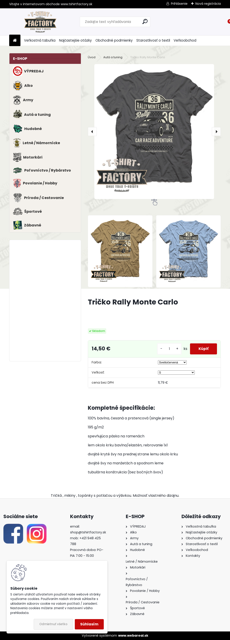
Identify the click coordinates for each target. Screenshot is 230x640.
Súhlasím (89, 624)
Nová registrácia (208, 3)
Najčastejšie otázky (75, 40)
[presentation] (92, 131)
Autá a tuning (112, 57)
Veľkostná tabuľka (39, 40)
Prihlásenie (179, 3)
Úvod (91, 57)
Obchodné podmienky (114, 40)
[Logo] (40, 22)
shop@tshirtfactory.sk (88, 532)
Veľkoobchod (185, 40)
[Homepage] (14, 41)
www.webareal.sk (133, 635)
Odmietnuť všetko (53, 624)
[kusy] (168, 349)
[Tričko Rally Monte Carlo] (154, 131)
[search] (145, 21)
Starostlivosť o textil (153, 40)
